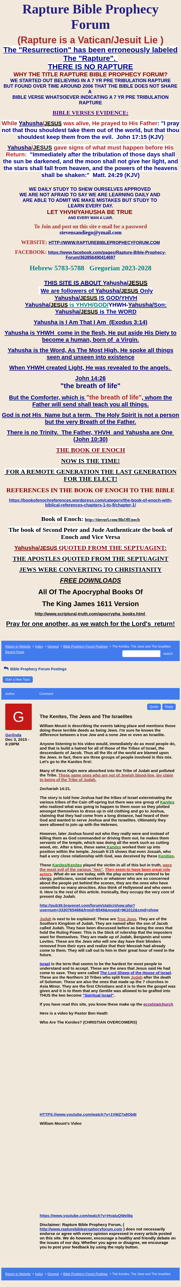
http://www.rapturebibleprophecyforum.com (81, 1229)
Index (39, 646)
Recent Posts (14, 652)
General (53, 646)
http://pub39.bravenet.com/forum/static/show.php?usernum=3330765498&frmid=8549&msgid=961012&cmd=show (99, 907)
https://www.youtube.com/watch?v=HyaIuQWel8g (86, 1215)
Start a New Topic (17, 679)
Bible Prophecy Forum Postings (85, 646)
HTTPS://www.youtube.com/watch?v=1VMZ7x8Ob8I (88, 1114)
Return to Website (18, 646)
